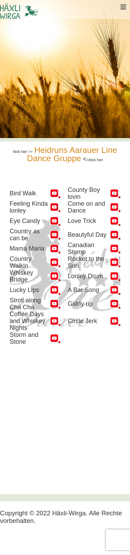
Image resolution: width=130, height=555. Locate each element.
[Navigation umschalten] (11, 540)
